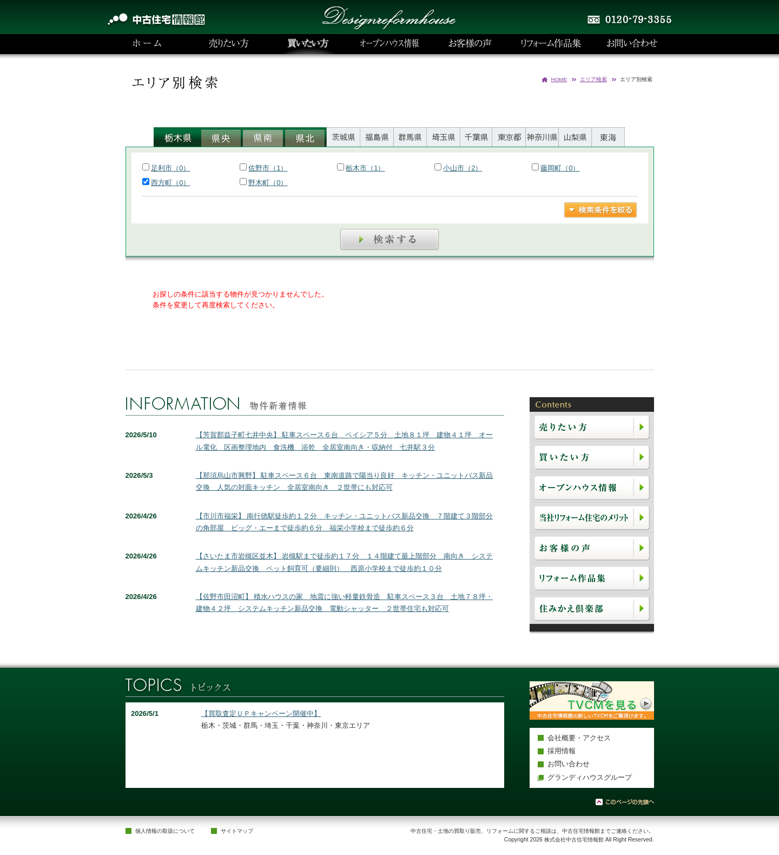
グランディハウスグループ (589, 777)
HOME (559, 79)
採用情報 (561, 751)
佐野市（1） (267, 168)
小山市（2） (462, 168)
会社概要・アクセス (579, 738)
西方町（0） (170, 183)
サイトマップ (237, 831)
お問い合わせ (568, 764)
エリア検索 (593, 79)
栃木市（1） (365, 168)
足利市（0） (170, 168)
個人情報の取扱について (165, 831)
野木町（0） (267, 183)
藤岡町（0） (559, 168)
